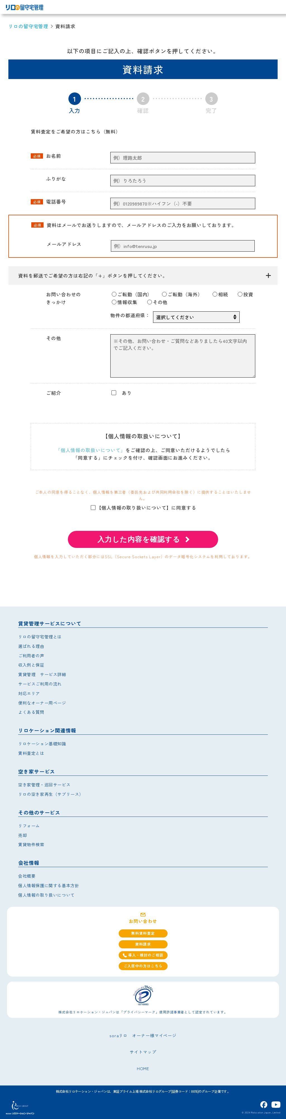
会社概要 (26, 876)
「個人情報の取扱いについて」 (91, 450)
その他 (157, 302)
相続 (220, 294)
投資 (245, 294)
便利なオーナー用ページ (42, 703)
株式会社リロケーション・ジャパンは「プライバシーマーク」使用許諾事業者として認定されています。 (143, 1012)
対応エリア (29, 693)
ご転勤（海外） (182, 294)
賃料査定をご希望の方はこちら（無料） (76, 131)
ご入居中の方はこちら (143, 965)
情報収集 (124, 302)
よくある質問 (31, 712)
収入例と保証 (31, 665)
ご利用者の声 (31, 655)
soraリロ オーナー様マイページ (143, 1035)
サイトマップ (143, 1052)
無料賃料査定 (142, 933)
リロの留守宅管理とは (40, 637)
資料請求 (143, 944)
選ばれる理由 (31, 646)
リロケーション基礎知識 (42, 743)
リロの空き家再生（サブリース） (51, 794)
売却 (22, 835)
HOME (143, 1068)
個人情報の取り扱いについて (46, 895)
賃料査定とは (31, 753)
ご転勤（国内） (132, 294)
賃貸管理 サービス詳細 (42, 674)
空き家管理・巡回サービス (44, 785)
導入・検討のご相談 (143, 955)
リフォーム (29, 826)
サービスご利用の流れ (40, 684)
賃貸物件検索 (31, 844)
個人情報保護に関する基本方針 (48, 885)
